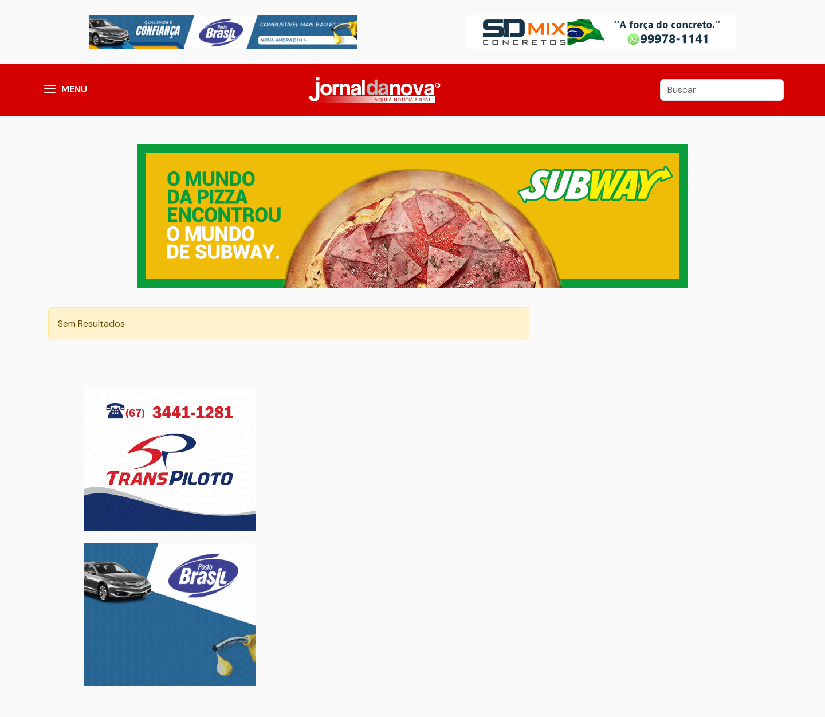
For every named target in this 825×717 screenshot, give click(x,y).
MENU (74, 89)
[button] (49, 90)
